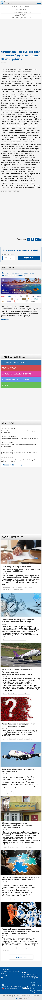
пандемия (22, 640)
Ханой (5, 694)
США (4, 791)
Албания (5, 847)
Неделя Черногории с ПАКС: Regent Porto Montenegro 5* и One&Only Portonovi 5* (19, 460)
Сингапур (20, 694)
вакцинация (15, 640)
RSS (2, 978)
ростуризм (14, 899)
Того (4, 948)
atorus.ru (17, 998)
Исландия (26, 739)
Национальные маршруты (16, 379)
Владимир (4, 191)
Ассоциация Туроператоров (8, 2)
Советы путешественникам (16, 374)
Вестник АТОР (9, 368)
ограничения (28, 948)
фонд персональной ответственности (13, 589)
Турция (30, 847)
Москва (15, 694)
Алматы (18, 847)
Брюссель (5, 739)
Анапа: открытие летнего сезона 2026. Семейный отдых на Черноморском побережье (19, 453)
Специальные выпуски (14, 362)
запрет (25, 587)
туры (18, 191)
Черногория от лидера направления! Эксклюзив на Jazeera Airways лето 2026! (19, 445)
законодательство (8, 793)
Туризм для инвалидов (21, 12)
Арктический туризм (21, 7)
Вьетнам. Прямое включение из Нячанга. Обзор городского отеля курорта (19, 431)
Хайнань (24, 847)
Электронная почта (7, 254)
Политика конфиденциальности (10, 970)
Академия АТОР (21, 15)
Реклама (4, 976)
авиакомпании (18, 791)
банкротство (11, 191)
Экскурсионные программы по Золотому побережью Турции (19, 438)
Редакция (4, 973)
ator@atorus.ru (13, 988)
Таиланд (27, 694)
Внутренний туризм (8, 587)
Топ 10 (5, 385)
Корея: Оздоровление (21, 18)
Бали (9, 694)
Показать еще (21, 957)
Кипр (32, 739)
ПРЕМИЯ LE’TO (21, 9)
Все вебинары (9, 465)
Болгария (12, 739)
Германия (19, 739)
